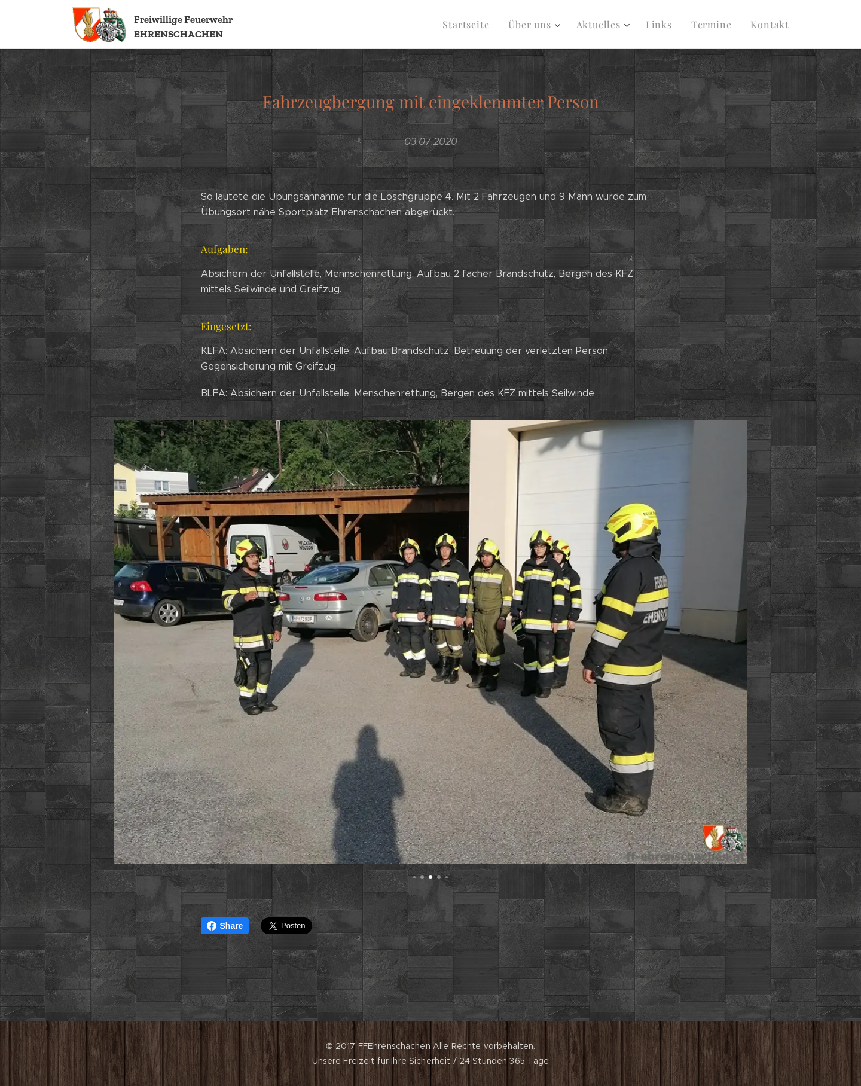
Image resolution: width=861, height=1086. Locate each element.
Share (225, 926)
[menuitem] (480, 24)
